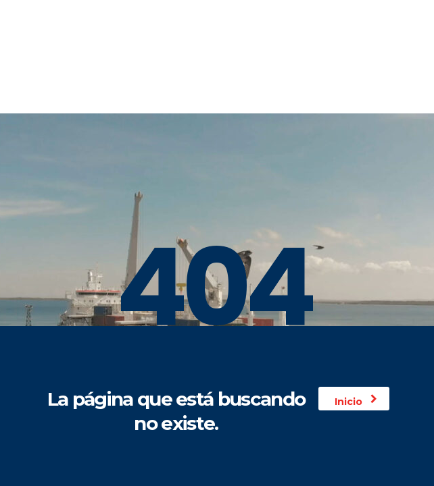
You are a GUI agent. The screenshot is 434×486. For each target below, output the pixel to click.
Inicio (356, 401)
